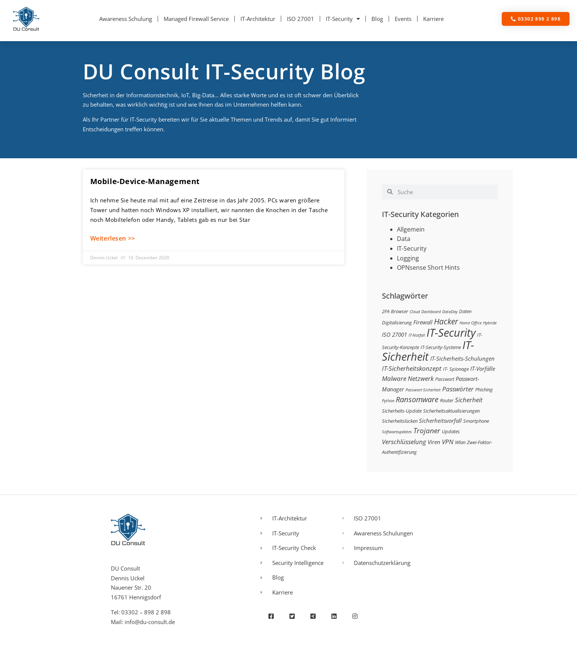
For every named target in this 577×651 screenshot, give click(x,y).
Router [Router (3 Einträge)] (446, 400)
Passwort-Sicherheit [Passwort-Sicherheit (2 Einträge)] (423, 389)
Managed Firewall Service (196, 18)
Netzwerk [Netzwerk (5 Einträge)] (421, 378)
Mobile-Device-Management (145, 181)
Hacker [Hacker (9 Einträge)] (446, 321)
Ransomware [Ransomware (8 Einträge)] (417, 399)
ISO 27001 (300, 18)
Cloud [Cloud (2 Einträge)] (415, 311)
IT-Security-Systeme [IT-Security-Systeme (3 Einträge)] (440, 347)
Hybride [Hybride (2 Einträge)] (489, 323)
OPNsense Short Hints (428, 267)
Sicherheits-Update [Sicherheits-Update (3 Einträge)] (402, 410)
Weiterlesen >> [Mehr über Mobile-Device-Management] (112, 238)
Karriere (433, 18)
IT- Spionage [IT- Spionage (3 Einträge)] (456, 369)
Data (403, 239)
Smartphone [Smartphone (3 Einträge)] (476, 421)
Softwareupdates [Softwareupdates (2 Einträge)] (397, 431)
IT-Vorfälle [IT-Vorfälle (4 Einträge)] (482, 368)
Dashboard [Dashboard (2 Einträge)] (431, 311)
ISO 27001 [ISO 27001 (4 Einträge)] (394, 334)
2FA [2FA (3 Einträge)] (385, 311)
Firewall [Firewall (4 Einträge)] (422, 322)
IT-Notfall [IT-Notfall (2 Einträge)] (417, 335)
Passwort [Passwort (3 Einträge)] (444, 379)
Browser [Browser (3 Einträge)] (399, 311)
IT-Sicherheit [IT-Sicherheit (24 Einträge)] (428, 350)
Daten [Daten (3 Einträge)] (465, 311)
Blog (377, 18)
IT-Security (343, 18)
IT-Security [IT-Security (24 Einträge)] (451, 332)
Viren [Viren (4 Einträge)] (434, 442)
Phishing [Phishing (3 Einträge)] (484, 389)
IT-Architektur (257, 18)
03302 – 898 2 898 (146, 612)
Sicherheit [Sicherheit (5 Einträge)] (469, 399)
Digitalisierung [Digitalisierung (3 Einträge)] (397, 322)
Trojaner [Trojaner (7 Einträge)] (426, 430)
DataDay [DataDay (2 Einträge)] (450, 311)
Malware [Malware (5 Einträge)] (394, 378)
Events (403, 18)
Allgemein (411, 229)
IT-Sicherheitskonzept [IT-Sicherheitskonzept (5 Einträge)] (411, 368)
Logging (408, 258)
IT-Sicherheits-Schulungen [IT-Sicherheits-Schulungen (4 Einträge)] (462, 358)
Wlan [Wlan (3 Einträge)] (460, 442)
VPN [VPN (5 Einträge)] (447, 441)
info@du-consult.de (150, 622)
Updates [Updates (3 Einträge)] (451, 431)
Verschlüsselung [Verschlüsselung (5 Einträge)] (404, 441)
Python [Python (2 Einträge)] (388, 400)
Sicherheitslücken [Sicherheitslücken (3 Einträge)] (399, 421)
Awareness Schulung (125, 18)
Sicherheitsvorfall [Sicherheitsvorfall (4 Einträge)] (440, 420)
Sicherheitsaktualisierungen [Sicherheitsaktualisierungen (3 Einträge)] (451, 410)
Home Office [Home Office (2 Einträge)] (470, 323)
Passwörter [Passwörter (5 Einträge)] (458, 389)
